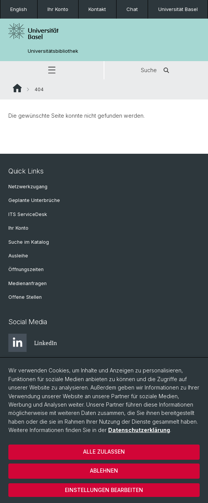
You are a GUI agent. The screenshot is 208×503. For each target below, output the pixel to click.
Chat (132, 9)
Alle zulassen (104, 451)
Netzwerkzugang (27, 186)
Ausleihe (18, 256)
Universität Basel (178, 9)
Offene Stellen (25, 297)
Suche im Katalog (28, 242)
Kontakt (97, 9)
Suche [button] (156, 70)
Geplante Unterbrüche (34, 200)
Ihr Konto (57, 9)
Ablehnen (104, 470)
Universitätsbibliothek (53, 51)
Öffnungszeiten (26, 269)
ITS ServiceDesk (27, 214)
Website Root (17, 88)
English (18, 9)
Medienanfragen (27, 283)
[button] (52, 70)
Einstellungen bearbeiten (104, 490)
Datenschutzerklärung (139, 430)
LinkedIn (32, 343)
